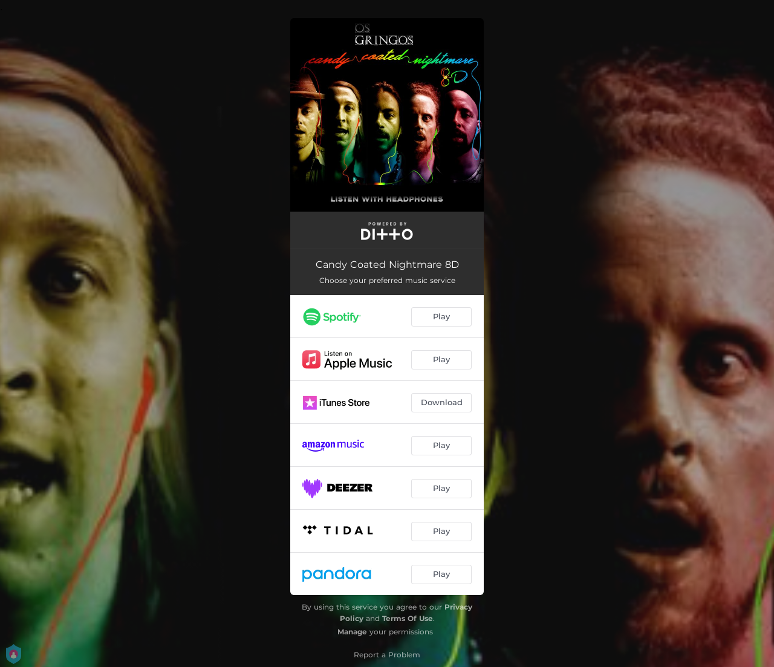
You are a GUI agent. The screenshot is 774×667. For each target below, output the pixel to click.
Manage (352, 631)
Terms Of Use (407, 618)
